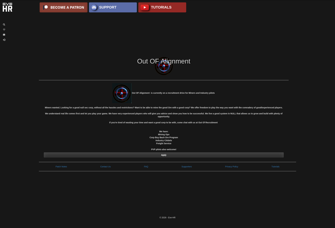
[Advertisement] (167, 34)
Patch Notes (61, 166)
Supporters (187, 166)
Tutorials (275, 166)
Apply (163, 155)
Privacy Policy (231, 166)
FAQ (146, 166)
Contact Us (105, 166)
